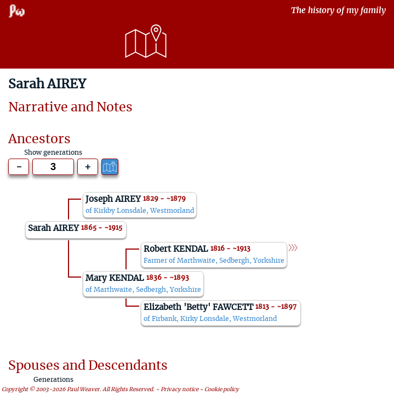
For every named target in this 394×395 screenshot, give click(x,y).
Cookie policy (221, 389)
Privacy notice (179, 389)
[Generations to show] (53, 167)
